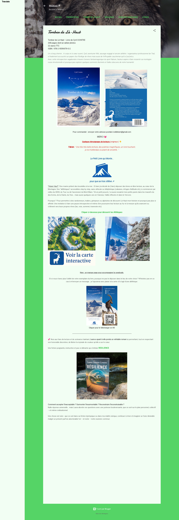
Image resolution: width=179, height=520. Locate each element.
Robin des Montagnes (128, 17)
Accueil (58, 17)
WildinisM (54, 6)
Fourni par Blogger (102, 509)
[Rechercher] (159, 6)
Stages (145, 17)
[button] (154, 31)
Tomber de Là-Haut (91, 17)
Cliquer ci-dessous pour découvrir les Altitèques (101, 212)
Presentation (72, 17)
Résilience (109, 17)
